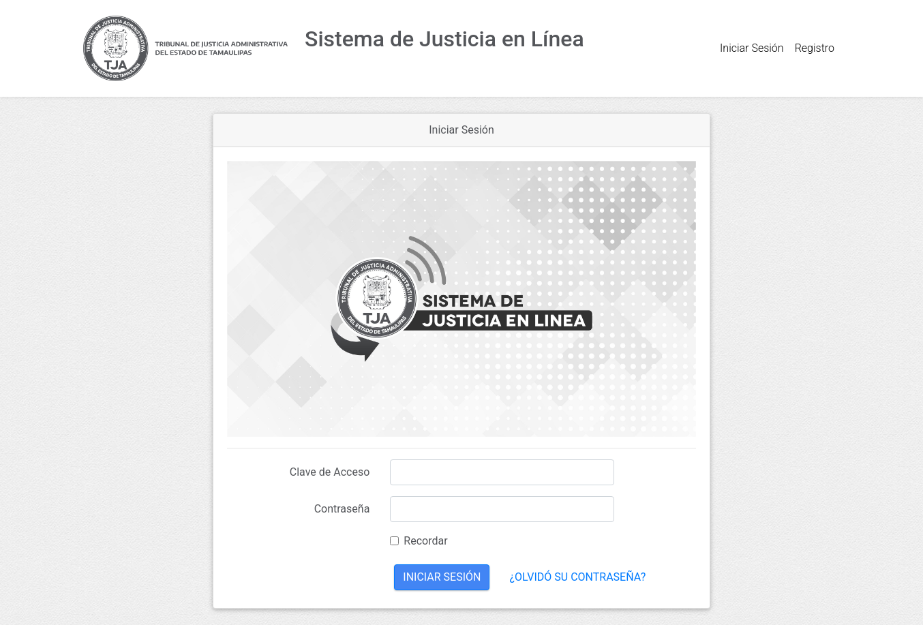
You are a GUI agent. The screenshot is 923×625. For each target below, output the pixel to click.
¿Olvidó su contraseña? (577, 576)
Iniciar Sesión (752, 48)
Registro (814, 48)
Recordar (425, 540)
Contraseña (342, 508)
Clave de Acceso (330, 472)
